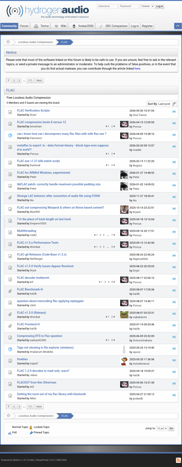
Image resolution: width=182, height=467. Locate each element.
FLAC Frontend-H (28, 324)
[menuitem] (24, 80)
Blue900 (35, 211)
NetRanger (36, 258)
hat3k (33, 293)
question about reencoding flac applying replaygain (50, 301)
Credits (30, 460)
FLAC (64, 42)
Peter (33, 176)
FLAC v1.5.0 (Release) (31, 312)
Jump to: (150, 428)
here (137, 68)
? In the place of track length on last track (44, 219)
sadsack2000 (38, 340)
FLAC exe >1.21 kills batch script (38, 161)
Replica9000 (140, 259)
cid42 (33, 235)
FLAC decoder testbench (33, 277)
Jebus (33, 375)
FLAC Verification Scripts (33, 110)
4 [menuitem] (112, 282)
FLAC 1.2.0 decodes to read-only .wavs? (43, 370)
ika (32, 200)
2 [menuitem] (14, 80)
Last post (164, 104)
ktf (31, 282)
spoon (136, 352)
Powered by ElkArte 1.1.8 (13, 460)
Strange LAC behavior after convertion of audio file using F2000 (58, 196)
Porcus (137, 126)
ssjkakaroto (140, 317)
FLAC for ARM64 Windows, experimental (43, 172)
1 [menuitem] (8, 80)
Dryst (33, 114)
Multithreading (26, 230)
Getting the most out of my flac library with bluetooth (51, 394)
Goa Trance (140, 115)
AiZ (32, 386)
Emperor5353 (38, 223)
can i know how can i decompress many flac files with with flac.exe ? (61, 133)
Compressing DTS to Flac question (39, 336)
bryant (136, 212)
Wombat (35, 246)
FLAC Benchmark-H (30, 289)
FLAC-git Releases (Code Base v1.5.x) (42, 254)
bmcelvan (36, 126)
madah (137, 149)
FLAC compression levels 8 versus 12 (41, 122)
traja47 (34, 363)
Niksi (33, 398)
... (24, 80)
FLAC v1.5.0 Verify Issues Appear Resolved (45, 266)
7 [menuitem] (112, 235)
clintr (33, 305)
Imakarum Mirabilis (41, 351)
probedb (138, 398)
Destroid (35, 165)
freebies (22, 359)
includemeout (141, 363)
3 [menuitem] (19, 80)
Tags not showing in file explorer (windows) (45, 347)
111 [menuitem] (30, 80)
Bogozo (137, 165)
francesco (36, 138)
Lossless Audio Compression (35, 42)
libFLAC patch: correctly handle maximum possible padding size (59, 184)
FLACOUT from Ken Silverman (36, 382)
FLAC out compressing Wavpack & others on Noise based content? (60, 207)
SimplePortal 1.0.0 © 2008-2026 (51, 460)
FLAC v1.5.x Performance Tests (37, 242)
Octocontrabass (142, 340)
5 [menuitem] (112, 247)
